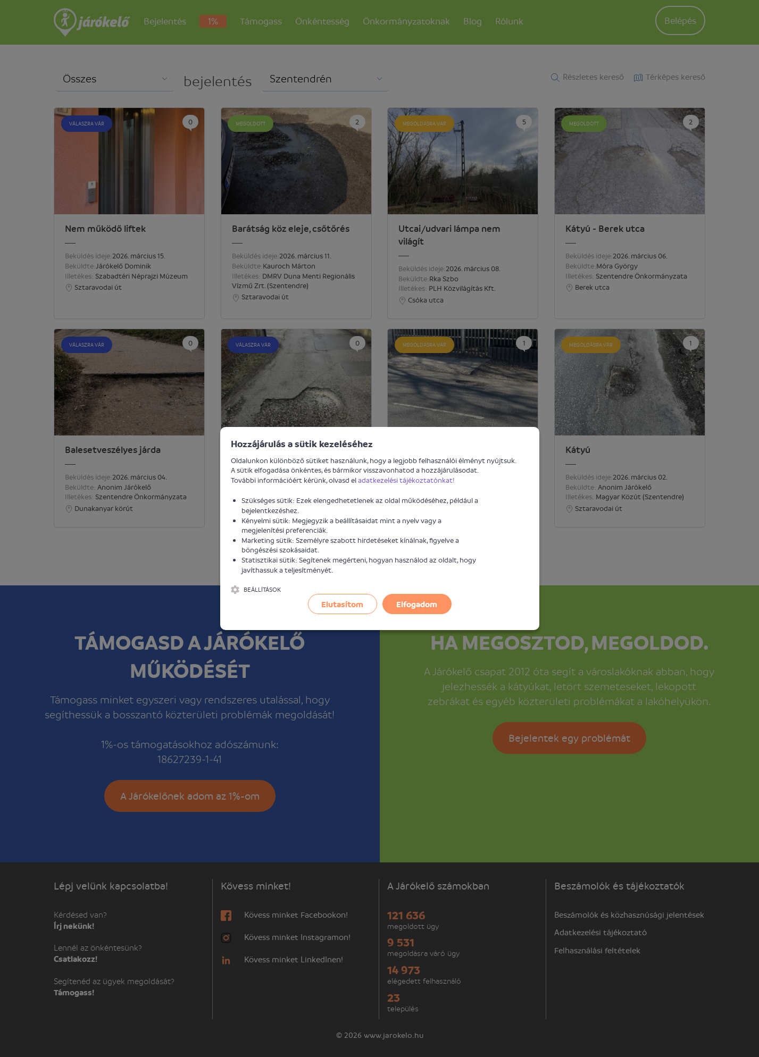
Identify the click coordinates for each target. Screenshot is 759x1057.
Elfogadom (416, 604)
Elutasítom (342, 604)
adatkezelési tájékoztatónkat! (406, 479)
